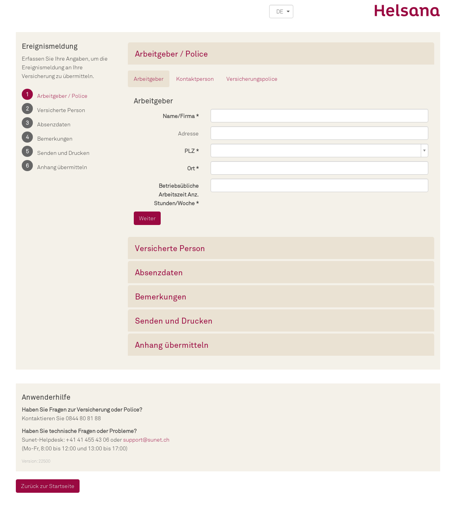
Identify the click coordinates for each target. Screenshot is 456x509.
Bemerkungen (54, 138)
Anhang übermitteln (62, 167)
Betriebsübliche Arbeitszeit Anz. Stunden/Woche (176, 194)
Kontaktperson (195, 78)
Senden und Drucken (63, 152)
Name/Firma (179, 115)
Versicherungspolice (251, 78)
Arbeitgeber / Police (62, 95)
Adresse (188, 133)
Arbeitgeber (148, 78)
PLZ (190, 150)
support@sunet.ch (146, 439)
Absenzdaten (53, 124)
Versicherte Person (61, 110)
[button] (281, 11)
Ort (191, 168)
